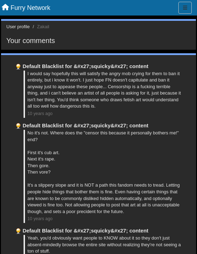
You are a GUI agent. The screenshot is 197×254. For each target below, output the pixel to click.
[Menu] (185, 8)
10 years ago (39, 113)
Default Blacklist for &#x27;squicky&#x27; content (85, 66)
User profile (18, 26)
